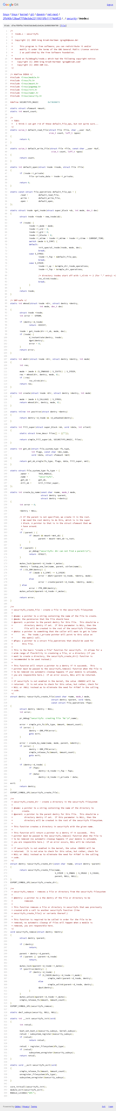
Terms (34, 1106)
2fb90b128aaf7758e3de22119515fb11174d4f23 (32, 18)
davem (40, 14)
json (110, 1106)
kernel (24, 14)
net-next (52, 14)
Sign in (110, 4)
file (63, 25)
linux (6, 14)
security (72, 18)
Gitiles (18, 1106)
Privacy (25, 1106)
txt (103, 1106)
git (32, 14)
